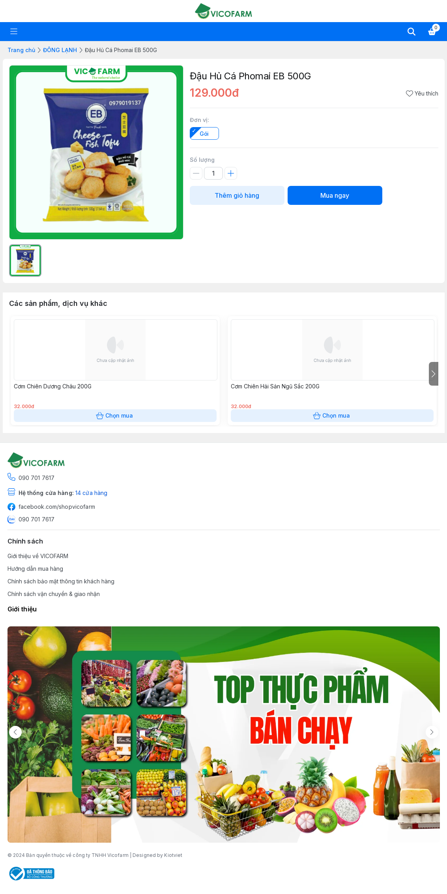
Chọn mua (115, 415)
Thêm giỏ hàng (237, 195)
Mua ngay (335, 195)
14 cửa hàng (91, 492)
